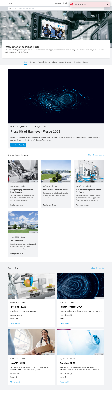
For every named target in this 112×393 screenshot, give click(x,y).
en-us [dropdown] (65, 3)
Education (77, 62)
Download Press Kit (18, 145)
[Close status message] (107, 4)
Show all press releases (96, 155)
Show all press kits (97, 268)
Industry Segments (65, 62)
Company (33, 62)
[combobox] (56, 8)
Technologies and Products (47, 62)
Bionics (85, 62)
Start (25, 62)
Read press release (16, 205)
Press (10, 3)
